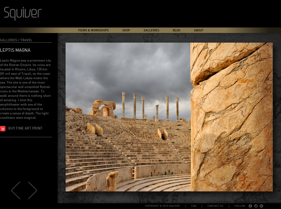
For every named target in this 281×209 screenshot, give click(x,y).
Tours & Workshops (93, 30)
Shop (126, 30)
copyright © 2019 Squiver (162, 206)
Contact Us (215, 206)
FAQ (193, 206)
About (198, 30)
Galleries (151, 30)
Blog (176, 30)
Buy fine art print (25, 128)
